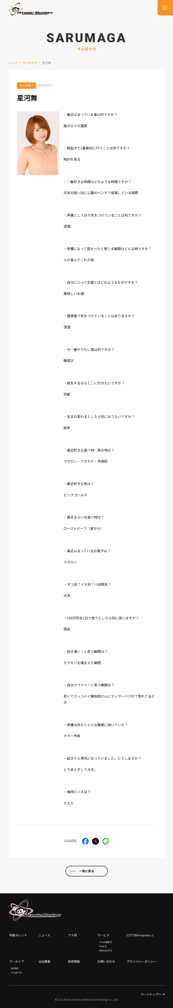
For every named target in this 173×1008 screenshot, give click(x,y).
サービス (103, 935)
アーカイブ (16, 961)
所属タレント (18, 935)
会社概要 (44, 961)
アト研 (72, 935)
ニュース (44, 935)
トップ (12, 63)
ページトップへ (153, 994)
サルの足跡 (104, 942)
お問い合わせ (106, 961)
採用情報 (74, 961)
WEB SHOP (104, 950)
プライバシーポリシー (141, 961)
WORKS (14, 968)
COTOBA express (139, 935)
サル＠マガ (30, 63)
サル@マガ (16, 972)
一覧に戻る (86, 871)
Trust (101, 946)
